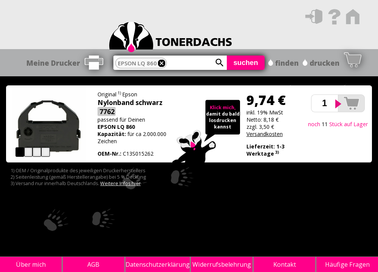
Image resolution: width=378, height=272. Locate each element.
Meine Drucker (53, 63)
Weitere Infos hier (120, 183)
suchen (245, 62)
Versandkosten (264, 134)
